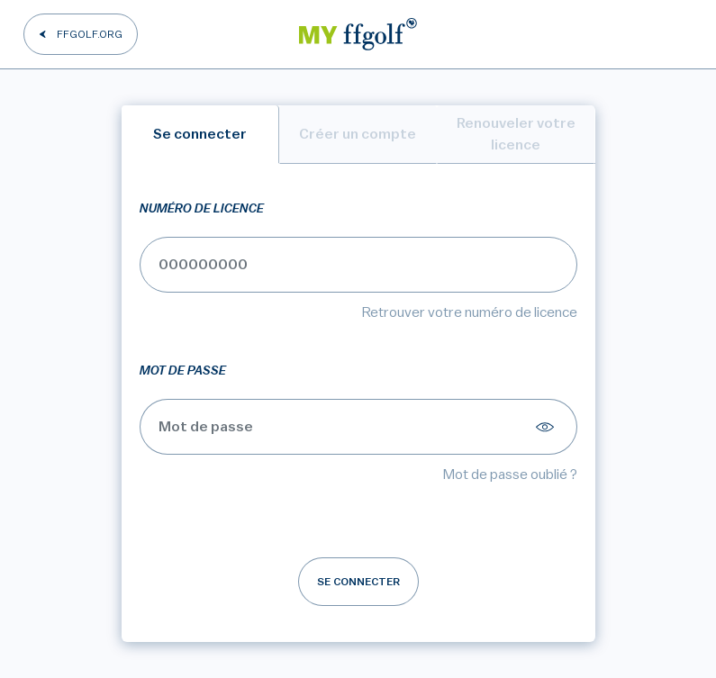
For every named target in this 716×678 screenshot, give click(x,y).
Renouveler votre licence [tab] (516, 134)
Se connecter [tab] (200, 134)
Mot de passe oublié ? (510, 474)
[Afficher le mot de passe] (547, 427)
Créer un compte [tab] (357, 134)
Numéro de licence (202, 209)
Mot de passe (183, 371)
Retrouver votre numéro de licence (469, 312)
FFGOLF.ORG (89, 34)
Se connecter (358, 581)
